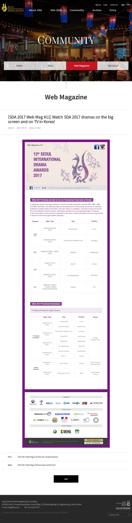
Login (105, 4)
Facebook (127, 52)
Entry (113, 10)
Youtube (127, 34)
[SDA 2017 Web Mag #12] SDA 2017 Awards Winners (38, 456)
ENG (122, 4)
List (66, 478)
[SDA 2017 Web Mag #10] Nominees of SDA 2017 (37, 464)
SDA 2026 (56, 10)
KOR (128, 4)
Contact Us (114, 4)
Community (77, 10)
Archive (96, 10)
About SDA (35, 10)
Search (128, 10)
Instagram (127, 40)
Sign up (98, 4)
